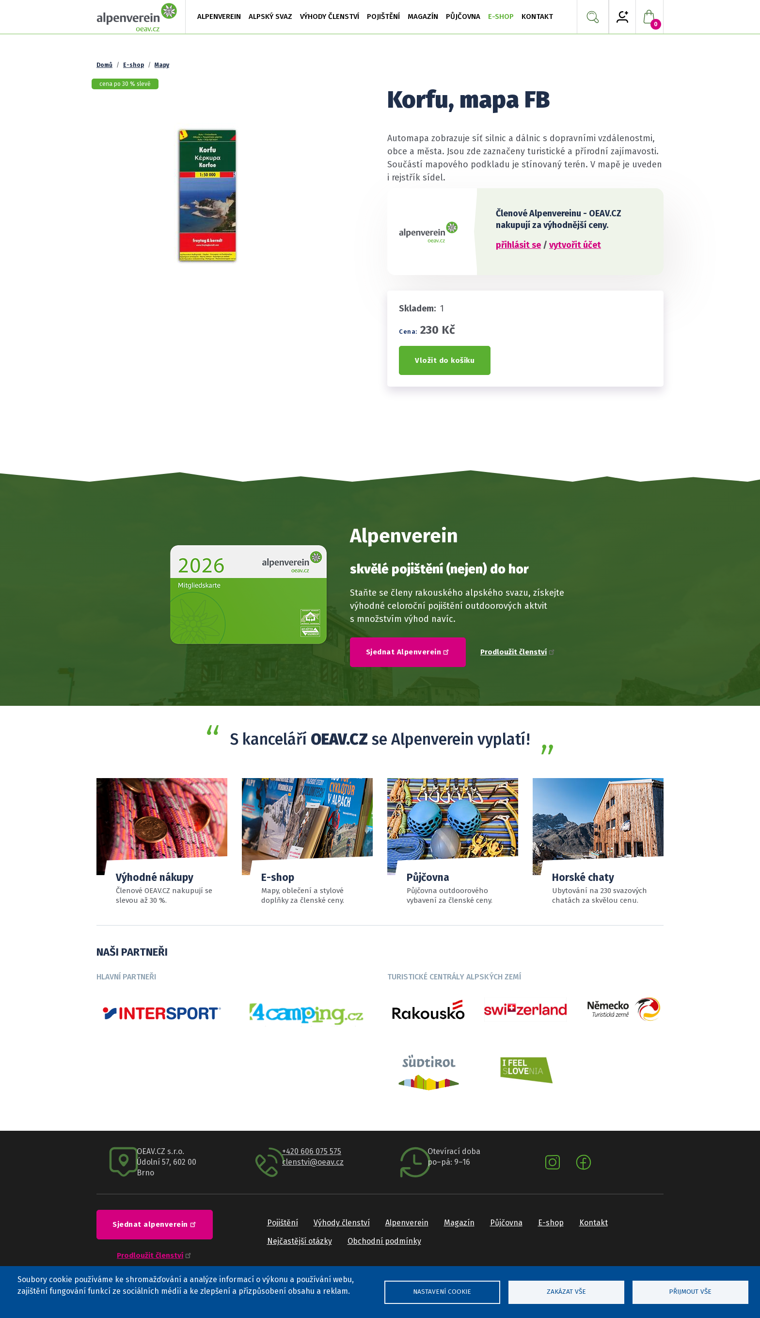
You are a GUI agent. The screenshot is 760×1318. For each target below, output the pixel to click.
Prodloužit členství (517, 652)
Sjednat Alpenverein (409, 651)
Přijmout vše (690, 1291)
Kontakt (593, 1222)
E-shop (501, 16)
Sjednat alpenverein (155, 1224)
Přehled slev (161, 842)
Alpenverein (406, 1222)
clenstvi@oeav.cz (313, 1162)
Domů (104, 65)
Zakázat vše (566, 1291)
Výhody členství (342, 1222)
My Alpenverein (622, 17)
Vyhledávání (593, 17)
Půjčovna (463, 16)
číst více (307, 842)
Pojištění (282, 1222)
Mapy (162, 65)
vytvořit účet (575, 245)
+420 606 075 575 (311, 1151)
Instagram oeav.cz (552, 1162)
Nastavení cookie (442, 1291)
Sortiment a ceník (452, 842)
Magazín (459, 1222)
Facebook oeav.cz (583, 1162)
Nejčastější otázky (299, 1241)
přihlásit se (518, 245)
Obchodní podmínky (384, 1241)
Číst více (598, 842)
